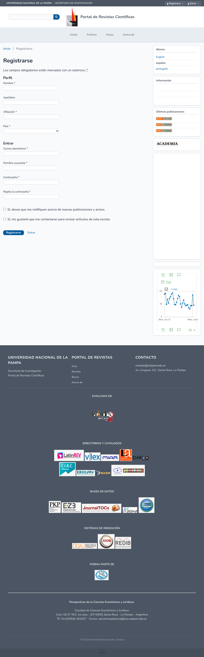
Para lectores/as (165, 88)
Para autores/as (165, 94)
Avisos (110, 35)
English (160, 57)
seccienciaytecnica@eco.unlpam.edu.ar (123, 619)
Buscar (75, 377)
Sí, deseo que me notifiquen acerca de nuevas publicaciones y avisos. (54, 209)
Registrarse (175, 3)
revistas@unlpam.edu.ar (150, 365)
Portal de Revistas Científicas (107, 17)
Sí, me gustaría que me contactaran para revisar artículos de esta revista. (56, 219)
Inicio (7, 49)
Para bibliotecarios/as (168, 100)
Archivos (92, 35)
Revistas (76, 371)
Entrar (193, 3)
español (161, 63)
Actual (73, 35)
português (162, 69)
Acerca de (128, 35)
